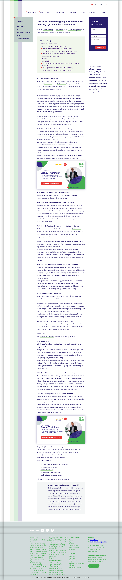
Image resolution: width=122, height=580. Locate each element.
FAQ (18, 30)
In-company (53, 556)
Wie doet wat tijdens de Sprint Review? (53, 46)
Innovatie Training (36, 568)
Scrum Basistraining (36, 542)
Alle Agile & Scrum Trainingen (39, 540)
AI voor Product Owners (38, 553)
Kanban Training (35, 563)
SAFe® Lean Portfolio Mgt (57, 541)
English (51, 558)
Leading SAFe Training (37, 570)
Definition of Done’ (64, 396)
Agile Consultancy (55, 563)
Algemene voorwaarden (25, 32)
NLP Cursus (53, 548)
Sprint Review (76, 229)
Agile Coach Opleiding (37, 557)
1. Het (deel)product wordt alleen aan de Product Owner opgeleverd (60, 64)
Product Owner (58, 131)
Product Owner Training (38, 549)
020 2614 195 (97, 5)
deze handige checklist (47, 337)
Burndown (65, 142)
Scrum (71, 540)
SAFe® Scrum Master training (59, 537)
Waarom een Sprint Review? (50, 56)
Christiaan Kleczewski (70, 485)
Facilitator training (36, 565)
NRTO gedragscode (23, 38)
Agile (70, 542)
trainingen (69, 449)
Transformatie (60, 12)
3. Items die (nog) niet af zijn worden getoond (57, 70)
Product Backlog (42, 131)
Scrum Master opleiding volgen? (51, 472)
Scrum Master (43, 205)
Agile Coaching (54, 566)
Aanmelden (94, 566)
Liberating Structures (56, 547)
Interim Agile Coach (55, 568)
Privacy (19, 35)
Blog (83, 12)
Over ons (92, 12)
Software (73, 12)
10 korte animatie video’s (49, 467)
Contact (103, 12)
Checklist (44, 58)
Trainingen (32, 12)
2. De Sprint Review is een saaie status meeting (58, 68)
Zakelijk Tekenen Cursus (57, 554)
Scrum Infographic (47, 470)
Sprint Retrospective (74, 30)
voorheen (48, 244)
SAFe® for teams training (57, 539)
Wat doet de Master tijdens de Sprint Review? (57, 49)
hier (67, 216)
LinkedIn (47, 479)
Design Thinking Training (38, 566)
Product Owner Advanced (38, 551)
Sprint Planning (48, 30)
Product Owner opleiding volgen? (51, 475)
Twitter (42, 530)
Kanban (71, 544)
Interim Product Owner (57, 572)
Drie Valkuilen (45, 61)
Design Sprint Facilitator (57, 574)
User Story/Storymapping (57, 550)
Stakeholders (61, 84)
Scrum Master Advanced (38, 546)
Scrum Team (48, 84)
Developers (40, 244)
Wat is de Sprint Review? (49, 44)
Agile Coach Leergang (37, 559)
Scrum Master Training (37, 544)
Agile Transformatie (55, 565)
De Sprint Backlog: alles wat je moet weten (54, 464)
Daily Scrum (59, 30)
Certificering (21, 27)
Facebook (52, 530)
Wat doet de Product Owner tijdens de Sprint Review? (60, 51)
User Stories (66, 116)
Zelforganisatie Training (57, 545)
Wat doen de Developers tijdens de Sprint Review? (59, 54)
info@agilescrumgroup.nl (47, 457)
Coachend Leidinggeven (37, 555)
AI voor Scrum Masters (37, 547)
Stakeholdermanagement (57, 552)
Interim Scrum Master (56, 570)
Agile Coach (72, 549)
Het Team (19, 24)
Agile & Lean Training (37, 561)
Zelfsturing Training (55, 543)
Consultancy (45, 12)
